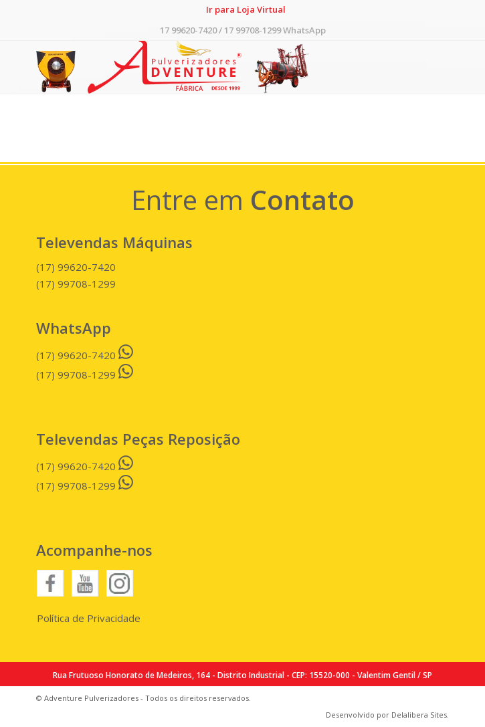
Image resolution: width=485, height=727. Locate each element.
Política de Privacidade (88, 618)
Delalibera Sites (419, 715)
